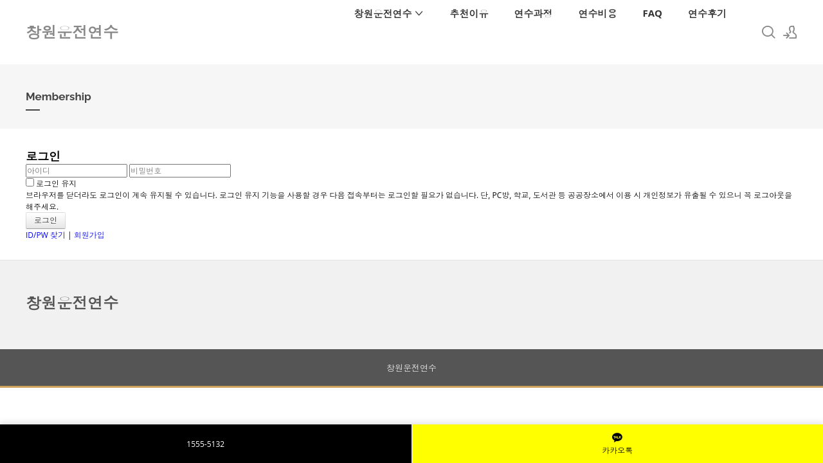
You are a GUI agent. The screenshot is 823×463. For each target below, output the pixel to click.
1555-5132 (205, 444)
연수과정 (533, 13)
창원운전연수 (389, 13)
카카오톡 (617, 443)
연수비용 (597, 13)
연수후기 (707, 13)
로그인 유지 (51, 183)
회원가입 (89, 235)
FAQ (652, 12)
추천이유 (468, 13)
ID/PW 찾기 (46, 235)
